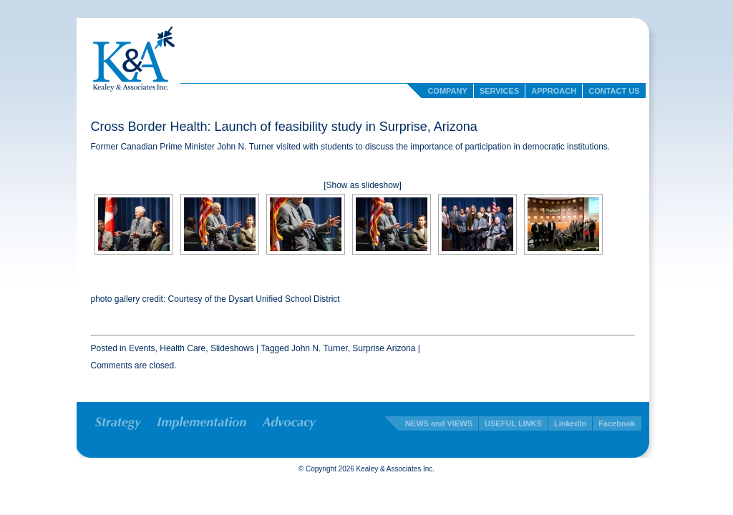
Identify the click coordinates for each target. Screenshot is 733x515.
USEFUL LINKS (513, 423)
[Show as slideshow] (363, 185)
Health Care (182, 348)
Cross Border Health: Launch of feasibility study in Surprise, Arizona (284, 126)
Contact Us (613, 91)
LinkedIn (570, 423)
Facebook (616, 423)
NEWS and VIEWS (438, 423)
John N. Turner (319, 348)
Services (499, 91)
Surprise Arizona (383, 348)
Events (142, 348)
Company (447, 91)
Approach (553, 91)
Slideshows (232, 348)
